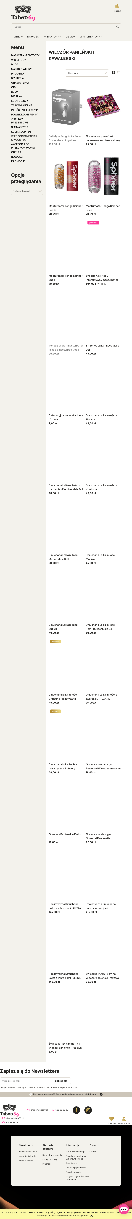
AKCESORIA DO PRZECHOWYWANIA (23, 145)
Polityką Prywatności (68, 1087)
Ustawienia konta (27, 1156)
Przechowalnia (26, 1160)
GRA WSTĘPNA (20, 82)
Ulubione (111, 1123)
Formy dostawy (49, 1159)
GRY (13, 87)
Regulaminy (71, 1163)
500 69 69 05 (61, 1109)
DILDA (14, 64)
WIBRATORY (18, 60)
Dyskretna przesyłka (52, 1155)
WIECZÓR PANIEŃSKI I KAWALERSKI (24, 137)
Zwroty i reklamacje (75, 1151)
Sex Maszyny (19, 127)
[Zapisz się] (61, 1081)
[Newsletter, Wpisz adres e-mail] (26, 1081)
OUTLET (16, 152)
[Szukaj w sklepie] (63, 26)
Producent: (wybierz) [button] (21, 191)
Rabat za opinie (73, 1172)
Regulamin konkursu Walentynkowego (76, 1157)
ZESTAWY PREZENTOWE (19, 120)
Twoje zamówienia (28, 1151)
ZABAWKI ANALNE (21, 105)
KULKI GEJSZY (19, 101)
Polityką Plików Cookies (78, 1212)
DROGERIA (17, 73)
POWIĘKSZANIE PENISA (24, 114)
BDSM (14, 91)
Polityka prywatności (76, 1167)
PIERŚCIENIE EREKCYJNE (25, 110)
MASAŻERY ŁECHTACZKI (25, 55)
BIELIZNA (16, 96)
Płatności (47, 1163)
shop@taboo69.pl (39, 1109)
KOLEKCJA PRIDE (21, 131)
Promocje (18, 161)
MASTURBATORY (21, 69)
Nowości (17, 156)
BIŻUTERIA (17, 78)
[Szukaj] (117, 26)
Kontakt (93, 1151)
